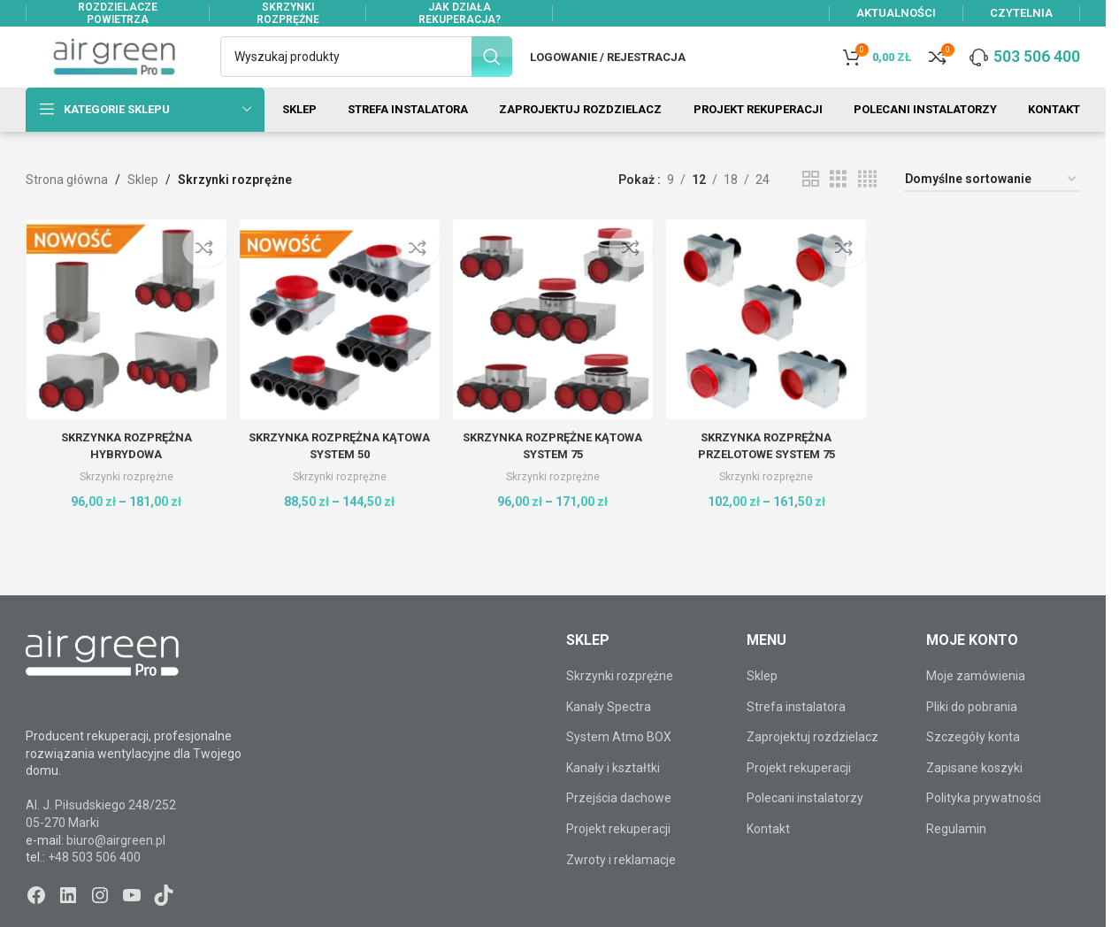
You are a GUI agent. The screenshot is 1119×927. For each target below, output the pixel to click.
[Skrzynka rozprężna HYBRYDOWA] (124, 348)
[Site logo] (114, 72)
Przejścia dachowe (618, 830)
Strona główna (67, 210)
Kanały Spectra (608, 738)
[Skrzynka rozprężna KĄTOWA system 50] (338, 348)
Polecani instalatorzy (805, 830)
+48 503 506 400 (94, 888)
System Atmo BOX (618, 769)
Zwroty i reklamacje (621, 891)
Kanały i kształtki (613, 799)
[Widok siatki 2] (810, 211)
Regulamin (956, 860)
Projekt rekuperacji (618, 860)
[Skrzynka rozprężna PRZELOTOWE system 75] (767, 348)
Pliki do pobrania (971, 738)
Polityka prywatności (983, 830)
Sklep (142, 210)
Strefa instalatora (796, 738)
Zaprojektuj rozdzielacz (812, 769)
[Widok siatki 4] (867, 211)
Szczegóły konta (973, 769)
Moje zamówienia (975, 707)
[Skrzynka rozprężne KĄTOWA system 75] (553, 348)
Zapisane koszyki (974, 799)
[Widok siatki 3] (838, 211)
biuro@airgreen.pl (115, 871)
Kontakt (768, 860)
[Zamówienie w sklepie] (991, 211)
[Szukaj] (366, 72)
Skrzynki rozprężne (124, 502)
